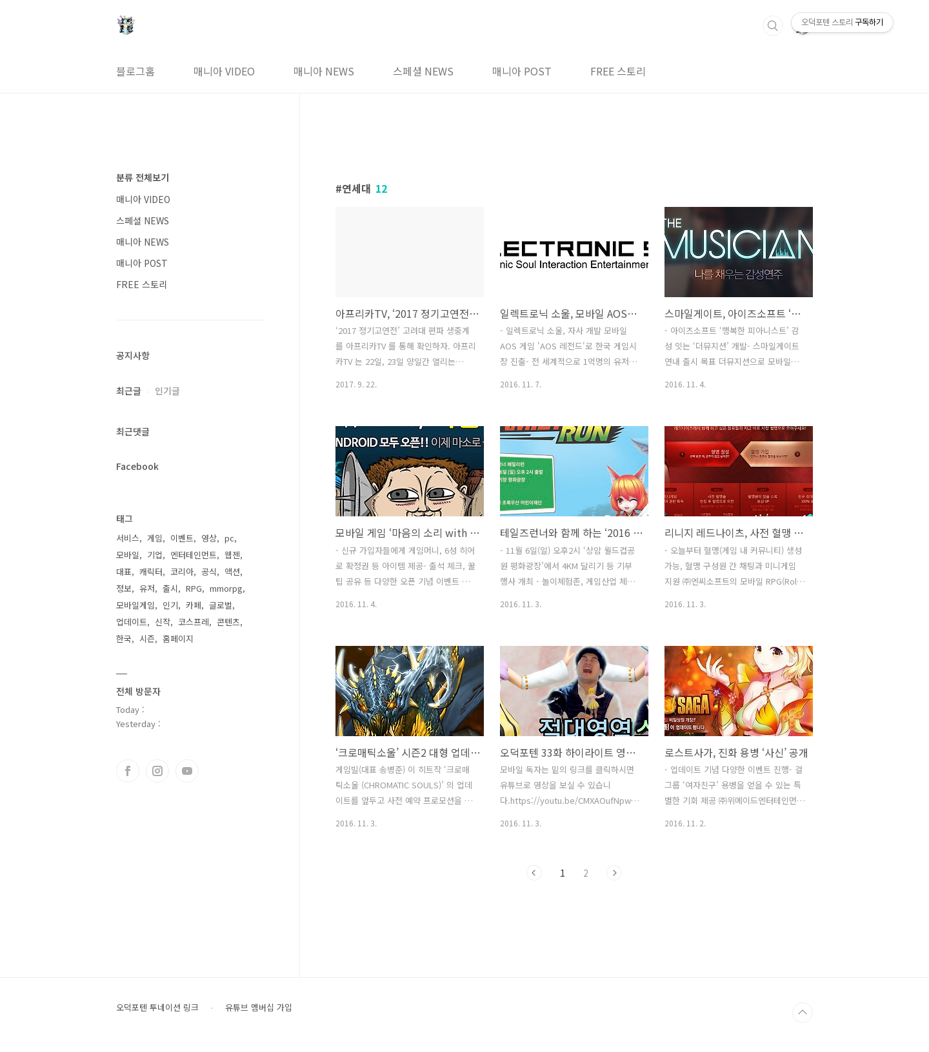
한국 (124, 638)
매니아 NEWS (324, 71)
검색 (773, 25)
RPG (194, 588)
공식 (209, 571)
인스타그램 (157, 771)
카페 (193, 605)
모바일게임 (135, 605)
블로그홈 (135, 71)
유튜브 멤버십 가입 (258, 1007)
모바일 (127, 555)
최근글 (128, 390)
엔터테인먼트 (193, 555)
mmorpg (226, 588)
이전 (534, 873)
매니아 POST (522, 71)
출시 (170, 588)
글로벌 (220, 605)
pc (229, 538)
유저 (147, 588)
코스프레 (193, 622)
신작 (162, 622)
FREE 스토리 (618, 71)
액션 (232, 571)
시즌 (147, 638)
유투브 (187, 771)
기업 (155, 555)
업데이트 (131, 622)
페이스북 (127, 771)
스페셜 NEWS (423, 71)
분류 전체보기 (142, 177)
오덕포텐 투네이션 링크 (157, 1007)
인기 (170, 605)
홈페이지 (178, 638)
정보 (124, 588)
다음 (614, 873)
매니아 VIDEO (224, 71)
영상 (209, 538)
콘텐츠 (228, 622)
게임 (155, 538)
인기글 (167, 390)
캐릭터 (151, 571)
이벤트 (182, 538)
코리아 (182, 571)
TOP (802, 1012)
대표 (124, 571)
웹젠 (232, 555)
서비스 (127, 538)
